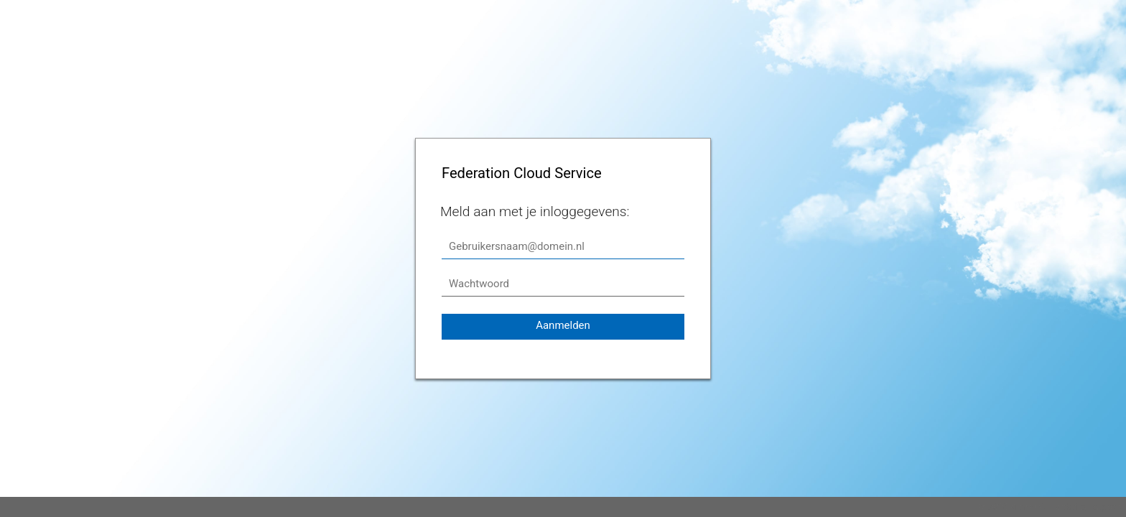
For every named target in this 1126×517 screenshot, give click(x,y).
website (1071, 507)
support (1107, 507)
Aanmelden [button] (563, 325)
